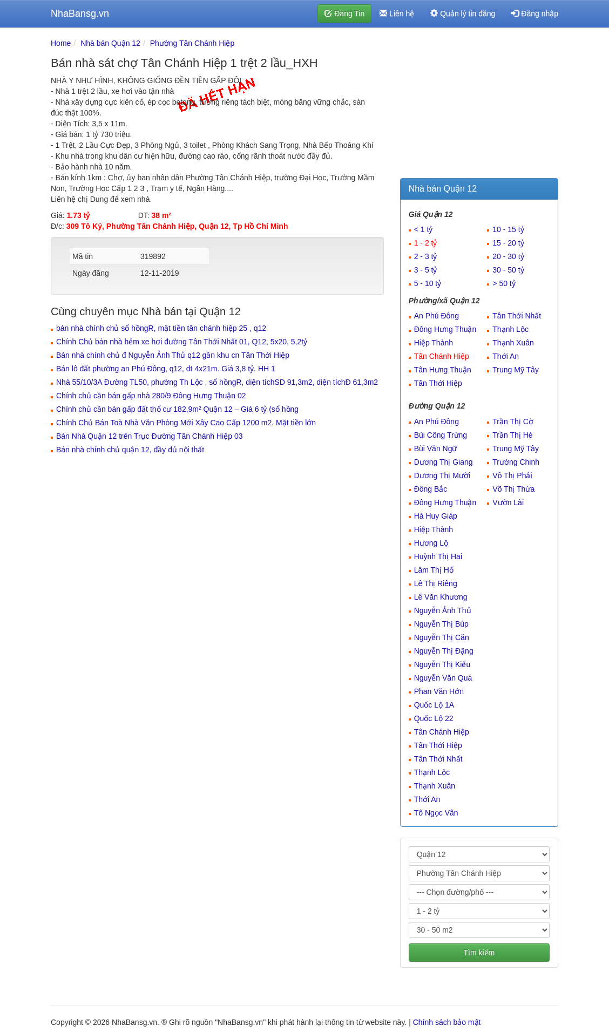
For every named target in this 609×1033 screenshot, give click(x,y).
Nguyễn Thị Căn (441, 637)
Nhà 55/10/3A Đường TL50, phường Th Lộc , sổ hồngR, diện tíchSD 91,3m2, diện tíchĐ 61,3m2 (217, 382)
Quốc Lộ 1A (434, 705)
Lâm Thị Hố (434, 570)
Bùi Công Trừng (441, 435)
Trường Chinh (515, 462)
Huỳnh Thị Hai (438, 556)
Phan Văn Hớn (439, 691)
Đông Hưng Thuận (445, 329)
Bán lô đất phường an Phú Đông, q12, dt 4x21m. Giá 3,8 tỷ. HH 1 (165, 368)
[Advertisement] (479, 105)
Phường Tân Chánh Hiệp (192, 43)
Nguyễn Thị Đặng (443, 651)
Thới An (505, 356)
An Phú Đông (436, 315)
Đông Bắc (431, 489)
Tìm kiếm (479, 952)
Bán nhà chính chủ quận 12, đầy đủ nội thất (130, 449)
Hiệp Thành (433, 342)
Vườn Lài (508, 502)
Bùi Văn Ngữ (435, 448)
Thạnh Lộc (510, 329)
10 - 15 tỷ (508, 229)
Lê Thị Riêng (435, 583)
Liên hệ (397, 13)
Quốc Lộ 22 (434, 718)
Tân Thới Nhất (516, 315)
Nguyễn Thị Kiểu (442, 664)
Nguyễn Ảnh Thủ (442, 610)
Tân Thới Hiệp (438, 383)
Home (61, 43)
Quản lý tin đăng (462, 13)
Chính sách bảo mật (447, 1022)
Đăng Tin (344, 13)
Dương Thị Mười (442, 475)
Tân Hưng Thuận (442, 369)
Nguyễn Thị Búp (441, 624)
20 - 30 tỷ (508, 256)
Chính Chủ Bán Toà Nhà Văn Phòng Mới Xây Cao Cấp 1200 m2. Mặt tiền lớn (186, 422)
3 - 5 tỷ (425, 270)
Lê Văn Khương (441, 597)
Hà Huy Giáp (435, 516)
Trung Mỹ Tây (515, 369)
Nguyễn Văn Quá (443, 678)
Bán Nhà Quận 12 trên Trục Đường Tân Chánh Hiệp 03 (149, 436)
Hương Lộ (431, 543)
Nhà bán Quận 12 (110, 43)
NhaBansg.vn (80, 13)
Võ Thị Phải (512, 475)
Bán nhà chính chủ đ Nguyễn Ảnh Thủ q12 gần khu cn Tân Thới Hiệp (172, 355)
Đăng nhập (534, 13)
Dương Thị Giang (443, 462)
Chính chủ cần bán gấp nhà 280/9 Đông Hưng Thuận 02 (151, 395)
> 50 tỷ (503, 283)
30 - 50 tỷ (508, 270)
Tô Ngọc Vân (436, 812)
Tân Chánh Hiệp (441, 356)
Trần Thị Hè (512, 435)
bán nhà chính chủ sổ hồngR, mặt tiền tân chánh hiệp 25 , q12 (161, 328)
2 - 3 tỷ (425, 256)
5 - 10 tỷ (428, 283)
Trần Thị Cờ (512, 421)
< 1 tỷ (423, 229)
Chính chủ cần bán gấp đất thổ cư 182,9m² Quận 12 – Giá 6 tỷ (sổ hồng (177, 409)
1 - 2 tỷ (425, 243)
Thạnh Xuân (513, 342)
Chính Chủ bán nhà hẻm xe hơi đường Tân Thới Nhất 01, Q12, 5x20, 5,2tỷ (181, 341)
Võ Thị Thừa (513, 489)
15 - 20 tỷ (508, 243)
